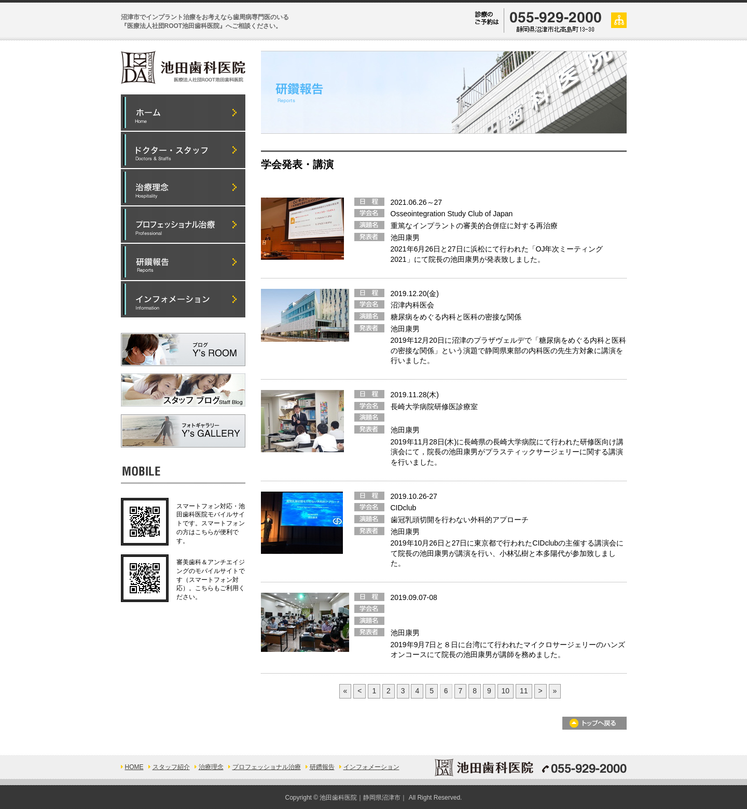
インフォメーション (183, 299)
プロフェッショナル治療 (183, 224)
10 (506, 691)
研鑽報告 (183, 262)
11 (524, 691)
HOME (183, 112)
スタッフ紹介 (171, 767)
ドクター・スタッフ (183, 150)
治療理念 (211, 767)
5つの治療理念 (183, 187)
